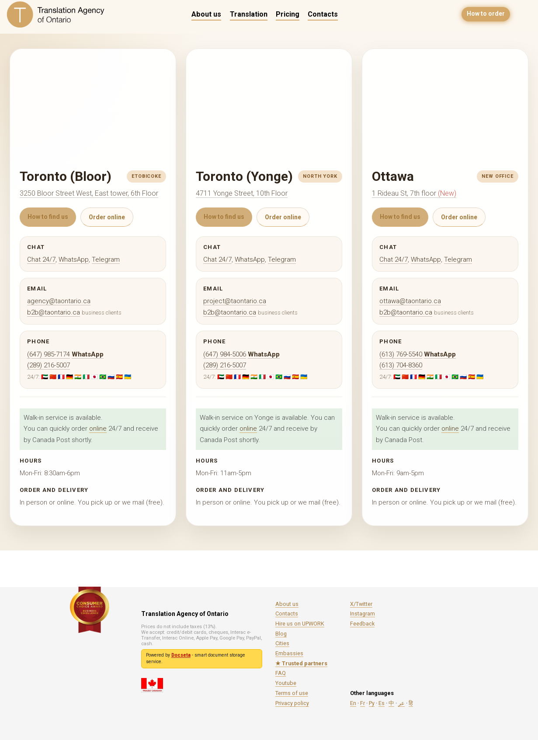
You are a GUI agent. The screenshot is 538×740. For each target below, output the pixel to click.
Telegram (106, 259)
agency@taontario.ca (58, 301)
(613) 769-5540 (400, 354)
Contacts (323, 14)
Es (381, 703)
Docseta (181, 655)
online (98, 428)
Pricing (287, 14)
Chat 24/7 (41, 259)
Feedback (362, 623)
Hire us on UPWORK (299, 623)
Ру (372, 703)
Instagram (362, 613)
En (353, 703)
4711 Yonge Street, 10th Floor (242, 193)
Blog (281, 633)
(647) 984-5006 (224, 354)
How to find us (48, 216)
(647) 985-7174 (48, 354)
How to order (486, 13)
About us (206, 14)
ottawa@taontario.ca (410, 301)
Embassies (289, 653)
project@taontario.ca (234, 301)
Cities (282, 643)
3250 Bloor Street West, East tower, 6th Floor (89, 193)
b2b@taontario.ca (53, 312)
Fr (362, 703)
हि (411, 703)
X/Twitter (361, 604)
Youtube (285, 683)
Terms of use (291, 693)
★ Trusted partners (301, 663)
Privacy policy (292, 703)
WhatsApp (74, 259)
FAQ (280, 673)
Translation (248, 14)
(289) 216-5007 (48, 365)
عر (401, 703)
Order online (107, 217)
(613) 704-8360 (400, 365)
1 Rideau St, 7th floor (414, 193)
